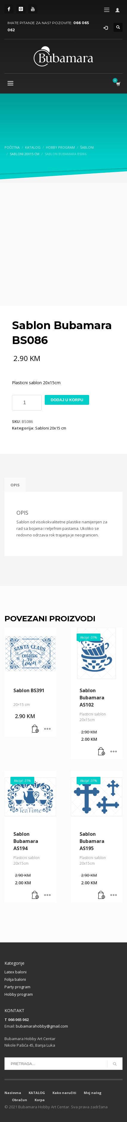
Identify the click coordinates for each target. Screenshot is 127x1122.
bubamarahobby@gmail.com (42, 1026)
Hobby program (18, 994)
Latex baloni (15, 972)
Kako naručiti (64, 1092)
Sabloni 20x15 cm (50, 428)
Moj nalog (92, 1092)
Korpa (40, 1100)
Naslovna (12, 1092)
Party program (17, 986)
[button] (35, 729)
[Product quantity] (27, 402)
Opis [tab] (15, 485)
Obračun (19, 1100)
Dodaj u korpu (67, 400)
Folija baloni (15, 979)
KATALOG (37, 1092)
